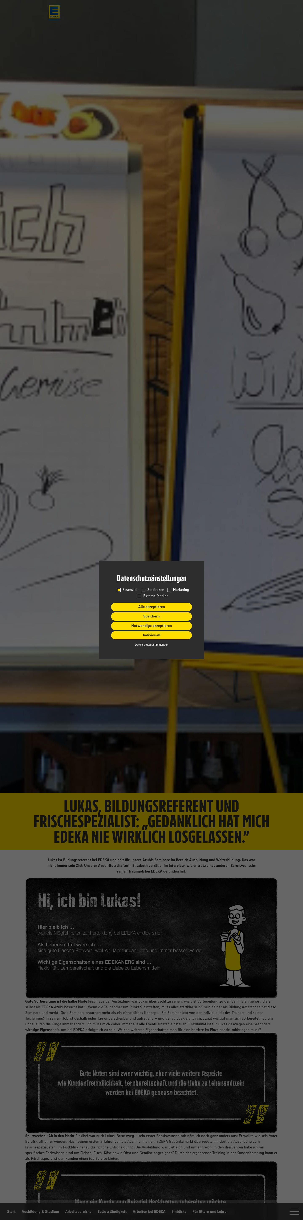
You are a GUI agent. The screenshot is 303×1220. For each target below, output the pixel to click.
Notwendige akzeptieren (151, 625)
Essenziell (130, 590)
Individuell (151, 635)
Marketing (181, 590)
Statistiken (155, 590)
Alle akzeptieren (151, 606)
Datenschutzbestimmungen (151, 645)
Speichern (151, 616)
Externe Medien (156, 596)
